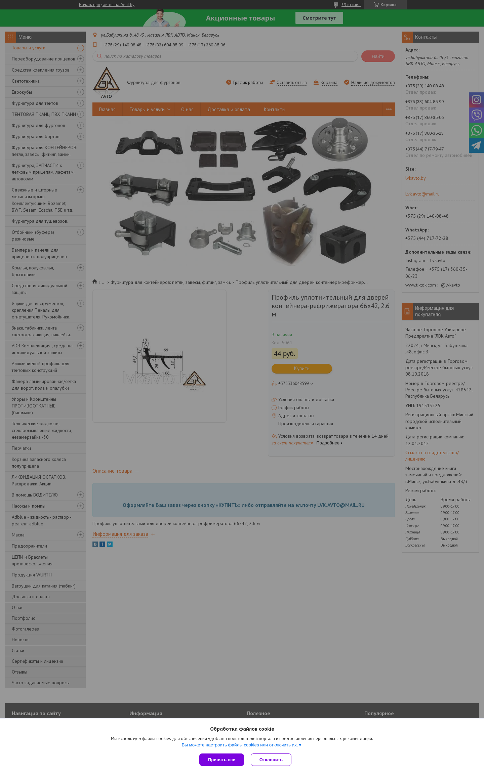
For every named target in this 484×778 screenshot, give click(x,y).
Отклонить (271, 759)
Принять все (221, 759)
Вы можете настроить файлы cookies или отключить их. (240, 744)
